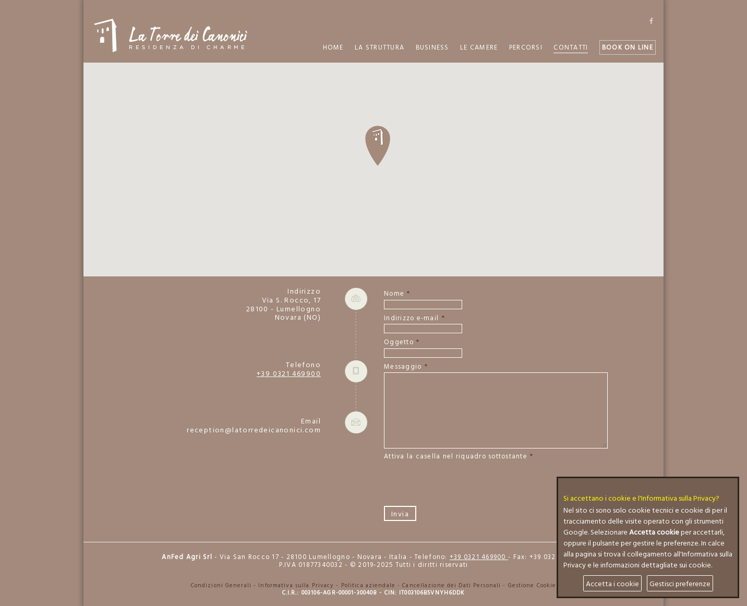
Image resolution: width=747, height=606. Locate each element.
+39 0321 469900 (289, 373)
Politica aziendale (368, 584)
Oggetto (399, 342)
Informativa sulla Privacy (296, 584)
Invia (400, 513)
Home (333, 47)
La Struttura (379, 47)
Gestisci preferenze (679, 583)
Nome (394, 293)
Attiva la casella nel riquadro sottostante (455, 456)
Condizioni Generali (221, 584)
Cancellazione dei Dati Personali (451, 584)
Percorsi (526, 47)
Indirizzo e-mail (411, 318)
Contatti (570, 47)
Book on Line (627, 47)
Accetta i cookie (612, 583)
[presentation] (463, 483)
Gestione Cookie (532, 584)
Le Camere (479, 47)
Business (432, 47)
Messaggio (402, 366)
